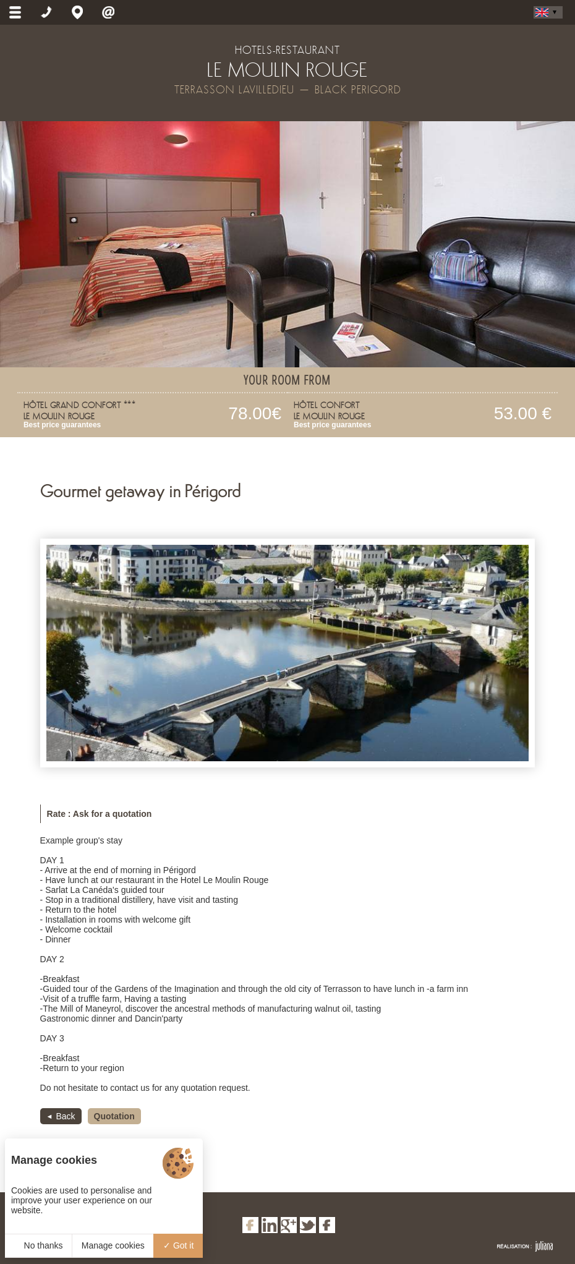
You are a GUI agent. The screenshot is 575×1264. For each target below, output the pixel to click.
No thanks (38, 1245)
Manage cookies (113, 1245)
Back (65, 1116)
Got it (178, 1245)
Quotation (114, 1116)
